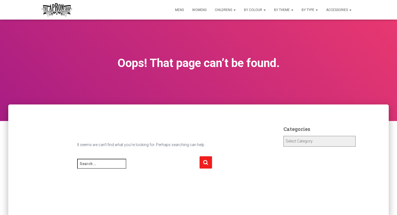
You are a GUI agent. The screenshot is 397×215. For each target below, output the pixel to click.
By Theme (283, 10)
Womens (199, 10)
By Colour (255, 10)
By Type (310, 10)
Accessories (339, 10)
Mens (179, 10)
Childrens (225, 10)
